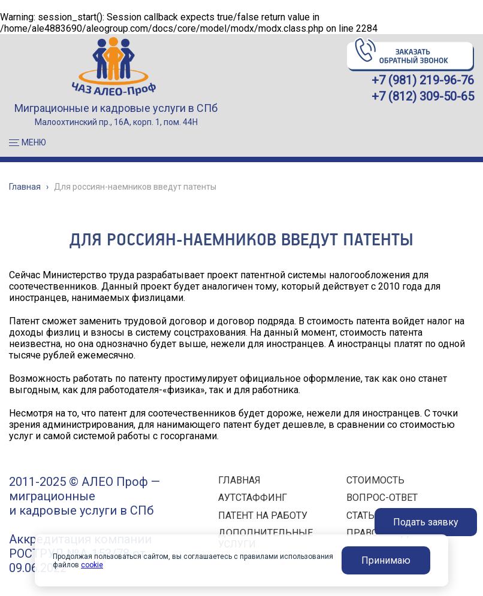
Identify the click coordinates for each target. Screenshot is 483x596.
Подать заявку (425, 522)
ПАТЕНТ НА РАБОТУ (262, 515)
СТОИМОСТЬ (375, 480)
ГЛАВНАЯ (239, 480)
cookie (92, 565)
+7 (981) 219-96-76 (423, 80)
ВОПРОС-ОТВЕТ (382, 497)
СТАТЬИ (364, 515)
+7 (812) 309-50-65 (423, 96)
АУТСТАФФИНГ (252, 497)
